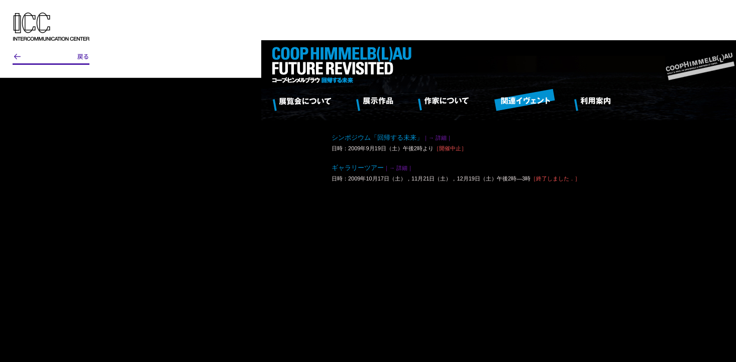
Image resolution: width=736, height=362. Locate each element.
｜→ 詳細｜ (437, 138)
